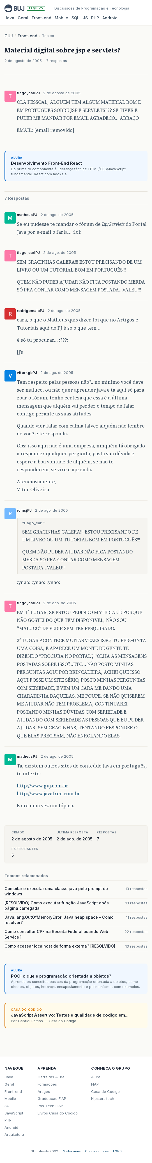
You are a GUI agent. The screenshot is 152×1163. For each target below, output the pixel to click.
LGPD (117, 1151)
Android (110, 17)
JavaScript (13, 1113)
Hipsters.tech (102, 1098)
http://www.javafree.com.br (48, 793)
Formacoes (47, 1084)
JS (85, 17)
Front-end (27, 35)
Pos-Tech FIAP (50, 1106)
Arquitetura (14, 1134)
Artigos (44, 1091)
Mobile (61, 17)
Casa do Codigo (105, 1091)
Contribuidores (97, 1151)
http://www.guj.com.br (42, 785)
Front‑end (41, 17)
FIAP (95, 1084)
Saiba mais (72, 1151)
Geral (23, 17)
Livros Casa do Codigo (58, 1113)
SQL (75, 17)
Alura (95, 1077)
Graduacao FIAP (52, 1098)
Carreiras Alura (51, 1077)
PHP (95, 17)
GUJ (8, 35)
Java (9, 17)
